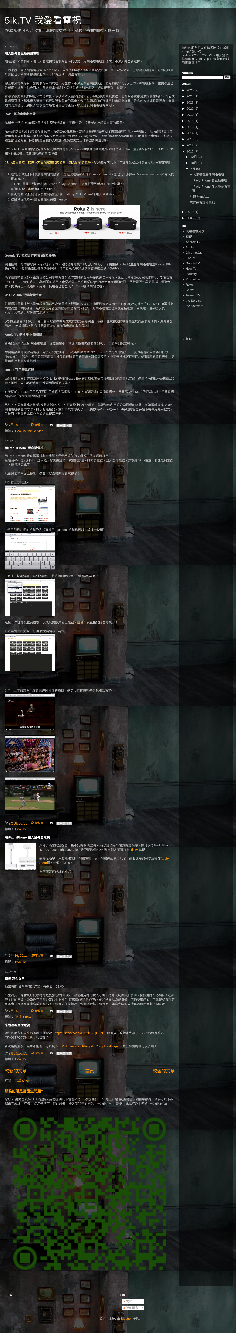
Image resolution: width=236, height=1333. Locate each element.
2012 (190, 145)
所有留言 (130, 1308)
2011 (190, 151)
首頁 (89, 1071)
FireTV (190, 258)
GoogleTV (193, 263)
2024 (190, 96)
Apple (190, 247)
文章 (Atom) (23, 1080)
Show (27, 1017)
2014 (190, 133)
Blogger (126, 1318)
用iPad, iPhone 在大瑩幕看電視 (27, 837)
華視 (18, 1017)
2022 (190, 108)
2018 (190, 121)
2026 (190, 90)
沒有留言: (38, 425)
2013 (190, 139)
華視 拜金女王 (15, 978)
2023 (190, 102)
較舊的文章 (164, 1071)
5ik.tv (134, 849)
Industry (191, 274)
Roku (189, 284)
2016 (190, 127)
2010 (190, 212)
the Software (194, 306)
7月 (193, 169)
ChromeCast (194, 252)
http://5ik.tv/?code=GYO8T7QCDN (79, 1033)
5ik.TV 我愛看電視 (43, 20)
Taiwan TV (193, 295)
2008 (190, 218)
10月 (194, 163)
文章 (127, 1301)
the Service (35, 431)
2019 (190, 114)
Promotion (193, 279)
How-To (20, 431)
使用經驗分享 (195, 231)
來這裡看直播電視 (17, 1025)
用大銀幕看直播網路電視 (22, 53)
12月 (194, 156)
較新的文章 (16, 1071)
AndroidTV (193, 242)
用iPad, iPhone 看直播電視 (24, 448)
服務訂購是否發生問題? (24, 1091)
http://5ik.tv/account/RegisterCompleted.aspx (87, 1046)
